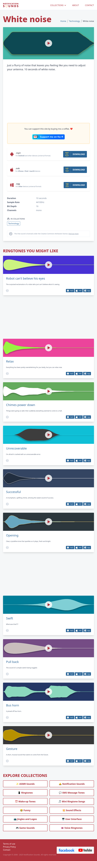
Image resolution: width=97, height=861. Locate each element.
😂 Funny (25, 810)
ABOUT (75, 5)
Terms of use (9, 843)
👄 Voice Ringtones (72, 827)
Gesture (11, 748)
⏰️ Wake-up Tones (25, 801)
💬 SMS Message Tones (72, 792)
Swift (9, 618)
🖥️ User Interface (72, 819)
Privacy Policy (9, 846)
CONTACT (89, 5)
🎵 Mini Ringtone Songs (71, 801)
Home (63, 21)
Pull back (12, 661)
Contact (6, 849)
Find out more (73, 234)
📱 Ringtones (25, 792)
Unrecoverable (16, 448)
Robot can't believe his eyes (25, 278)
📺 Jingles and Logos (25, 819)
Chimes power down (20, 404)
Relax (10, 361)
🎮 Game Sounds (25, 827)
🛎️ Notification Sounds (72, 783)
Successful (13, 491)
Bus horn (12, 705)
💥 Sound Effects (71, 810)
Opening (12, 535)
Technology (74, 21)
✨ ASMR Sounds (25, 783)
